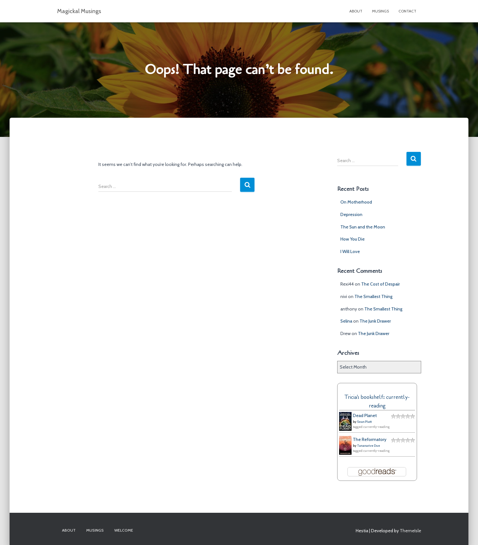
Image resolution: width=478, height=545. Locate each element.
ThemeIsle (410, 531)
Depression (351, 214)
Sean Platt (364, 422)
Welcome (123, 530)
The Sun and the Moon (362, 227)
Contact (407, 11)
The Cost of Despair (380, 284)
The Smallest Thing (373, 296)
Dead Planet (365, 415)
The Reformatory (369, 439)
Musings (380, 11)
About (355, 11)
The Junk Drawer (375, 321)
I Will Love (350, 251)
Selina (346, 321)
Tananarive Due (368, 446)
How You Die (352, 239)
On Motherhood (356, 202)
